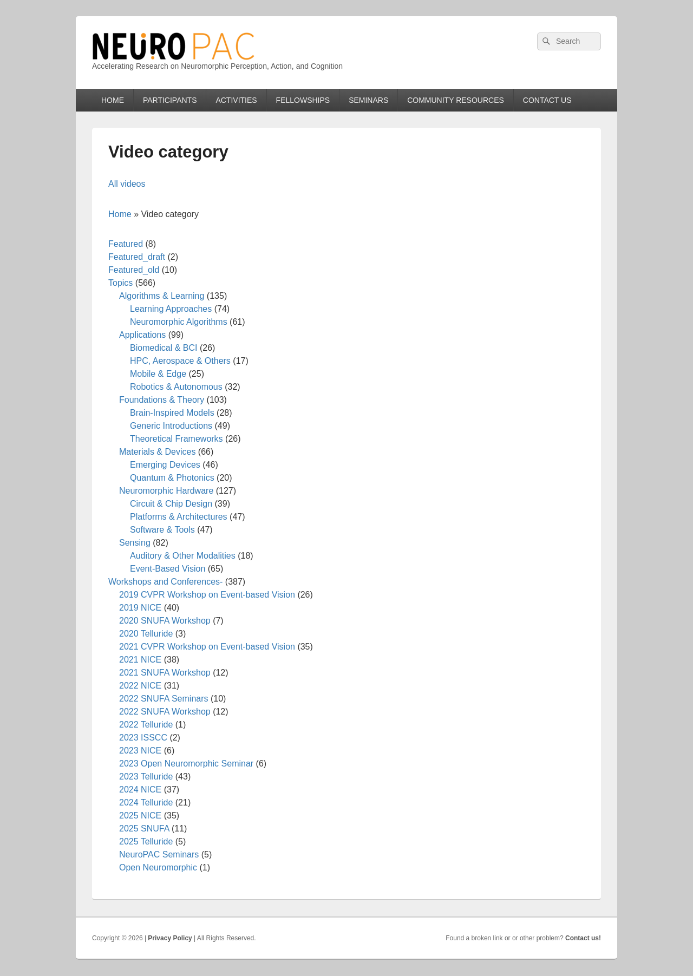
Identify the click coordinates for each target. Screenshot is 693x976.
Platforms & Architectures (178, 516)
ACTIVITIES (236, 100)
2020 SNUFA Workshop (165, 620)
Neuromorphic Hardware (166, 490)
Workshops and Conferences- (165, 581)
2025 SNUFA (144, 828)
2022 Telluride (146, 724)
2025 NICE (140, 815)
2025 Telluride (146, 841)
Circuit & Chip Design (171, 503)
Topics (120, 282)
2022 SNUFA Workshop (165, 711)
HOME (112, 100)
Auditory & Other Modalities (183, 555)
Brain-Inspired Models (172, 412)
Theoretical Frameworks (176, 438)
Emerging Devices (165, 464)
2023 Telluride (146, 776)
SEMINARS (368, 100)
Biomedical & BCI (164, 347)
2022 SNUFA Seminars (163, 698)
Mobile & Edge (158, 373)
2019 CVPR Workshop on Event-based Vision (207, 594)
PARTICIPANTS (170, 100)
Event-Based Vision (167, 568)
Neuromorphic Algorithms (178, 321)
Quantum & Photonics (172, 477)
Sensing (135, 542)
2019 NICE (140, 607)
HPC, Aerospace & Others (180, 360)
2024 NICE (140, 789)
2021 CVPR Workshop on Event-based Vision (207, 646)
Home (120, 214)
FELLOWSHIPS (303, 100)
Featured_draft (136, 256)
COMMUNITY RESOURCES (455, 100)
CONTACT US (547, 100)
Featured (125, 243)
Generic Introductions (171, 425)
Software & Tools (162, 529)
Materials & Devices (157, 451)
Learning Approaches (171, 308)
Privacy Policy (170, 938)
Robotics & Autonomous (176, 386)
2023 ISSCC (143, 737)
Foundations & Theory (161, 399)
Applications (142, 334)
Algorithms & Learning (161, 295)
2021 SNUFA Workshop (165, 672)
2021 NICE (140, 659)
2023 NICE (140, 750)
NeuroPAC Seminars (159, 854)
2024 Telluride (146, 802)
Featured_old (133, 269)
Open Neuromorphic (158, 867)
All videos (126, 183)
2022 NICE (140, 685)
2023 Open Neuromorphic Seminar (186, 763)
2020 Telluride (146, 633)
